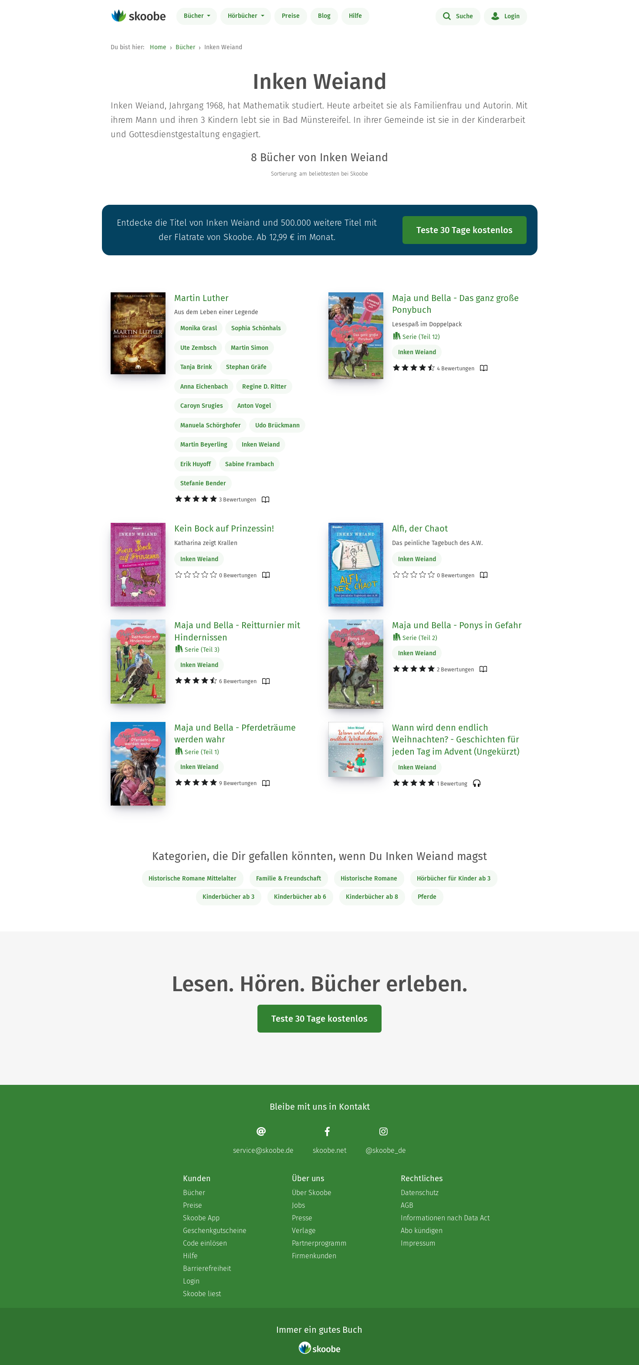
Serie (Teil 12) (416, 336)
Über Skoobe (311, 1193)
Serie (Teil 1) (197, 752)
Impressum (418, 1243)
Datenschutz (420, 1193)
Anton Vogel (254, 406)
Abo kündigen (422, 1230)
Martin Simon (249, 348)
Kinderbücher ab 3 (228, 897)
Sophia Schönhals (256, 328)
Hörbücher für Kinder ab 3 (453, 878)
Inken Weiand (261, 444)
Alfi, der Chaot (420, 528)
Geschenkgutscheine (215, 1230)
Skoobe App (201, 1218)
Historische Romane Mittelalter (193, 878)
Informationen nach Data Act (445, 1218)
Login (505, 15)
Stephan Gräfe (246, 367)
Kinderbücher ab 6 (300, 897)
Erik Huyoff (195, 464)
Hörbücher (243, 16)
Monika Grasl (198, 328)
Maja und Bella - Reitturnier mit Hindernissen (237, 631)
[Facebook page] (329, 1140)
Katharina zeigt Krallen (205, 543)
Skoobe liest (202, 1294)
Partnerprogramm (319, 1243)
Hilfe (355, 16)
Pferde (427, 897)
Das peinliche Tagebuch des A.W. (437, 543)
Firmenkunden (314, 1256)
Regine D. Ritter (264, 386)
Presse (302, 1218)
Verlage (304, 1230)
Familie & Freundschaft (288, 878)
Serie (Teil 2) (415, 637)
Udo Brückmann (277, 425)
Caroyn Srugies (201, 406)
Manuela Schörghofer (210, 425)
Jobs (298, 1205)
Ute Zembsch (198, 348)
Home (158, 47)
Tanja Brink (196, 367)
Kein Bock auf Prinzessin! (224, 528)
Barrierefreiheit (207, 1268)
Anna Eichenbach (204, 386)
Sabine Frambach (249, 464)
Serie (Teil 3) (198, 649)
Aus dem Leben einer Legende (216, 312)
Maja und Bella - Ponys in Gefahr (457, 625)
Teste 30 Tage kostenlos (464, 230)
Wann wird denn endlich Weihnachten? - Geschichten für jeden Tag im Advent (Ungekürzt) (455, 739)
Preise (291, 16)
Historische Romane (369, 878)
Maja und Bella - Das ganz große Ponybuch (455, 304)
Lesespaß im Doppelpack (427, 324)
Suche (458, 15)
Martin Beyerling (203, 444)
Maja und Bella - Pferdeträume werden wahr (235, 733)
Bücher (195, 16)
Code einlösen (205, 1243)
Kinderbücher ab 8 (372, 897)
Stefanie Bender (203, 483)
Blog (324, 16)
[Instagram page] (386, 1140)
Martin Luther (201, 298)
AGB (407, 1205)
